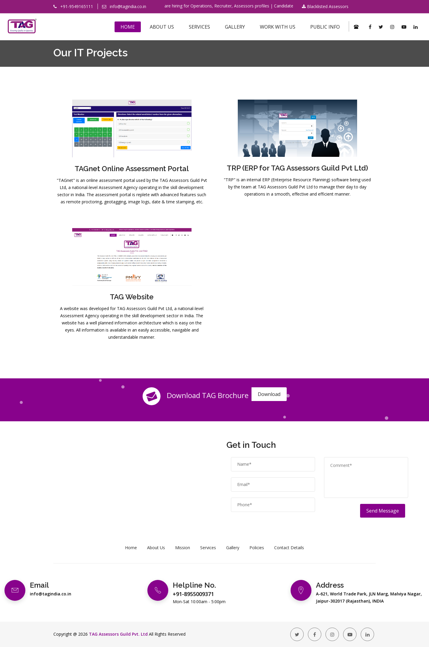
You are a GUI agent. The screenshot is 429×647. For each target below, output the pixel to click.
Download (269, 394)
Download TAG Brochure (196, 396)
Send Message (382, 510)
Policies (256, 547)
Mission (182, 547)
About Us (162, 27)
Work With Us (277, 27)
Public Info (325, 27)
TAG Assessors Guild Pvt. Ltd (118, 634)
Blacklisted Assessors (325, 6)
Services (199, 27)
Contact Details (289, 547)
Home (128, 27)
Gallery (235, 27)
